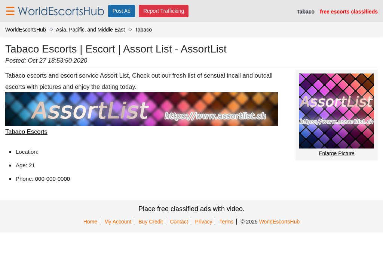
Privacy (203, 222)
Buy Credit (150, 222)
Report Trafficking (163, 11)
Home (90, 222)
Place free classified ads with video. (191, 209)
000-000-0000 (52, 179)
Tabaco (143, 30)
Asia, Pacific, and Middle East (90, 30)
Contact (179, 222)
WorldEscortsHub (25, 30)
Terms (226, 222)
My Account (117, 222)
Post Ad (122, 11)
